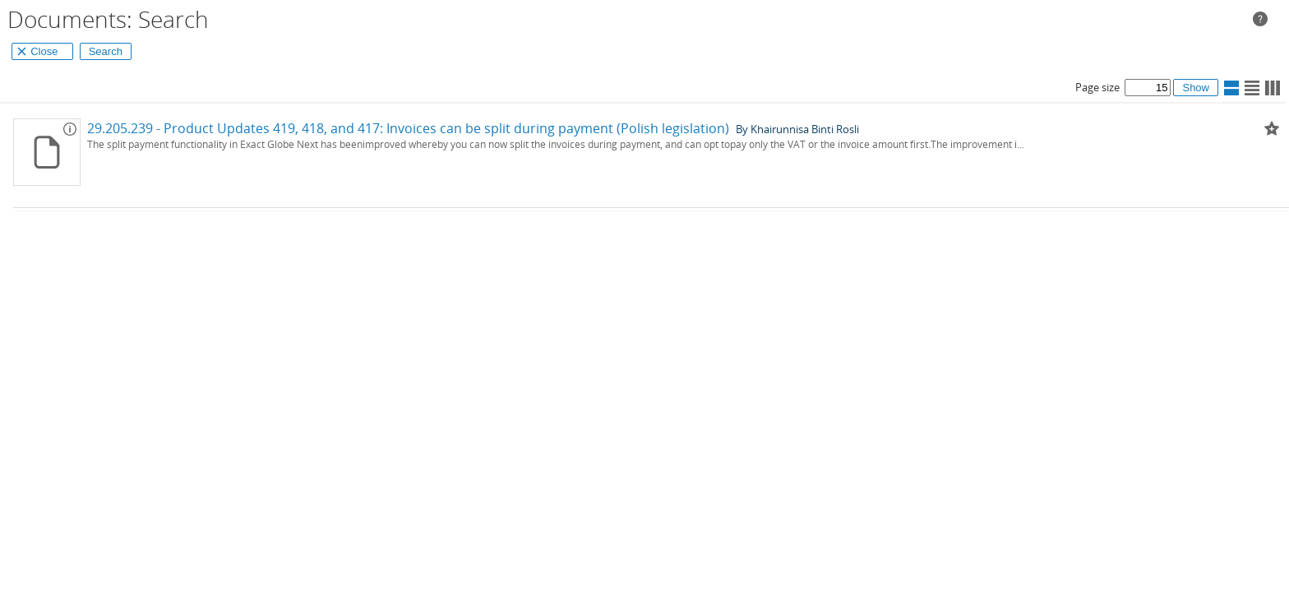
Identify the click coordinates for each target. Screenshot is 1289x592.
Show (1195, 87)
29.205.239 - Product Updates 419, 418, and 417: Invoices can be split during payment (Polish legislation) (408, 128)
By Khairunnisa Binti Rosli (797, 128)
